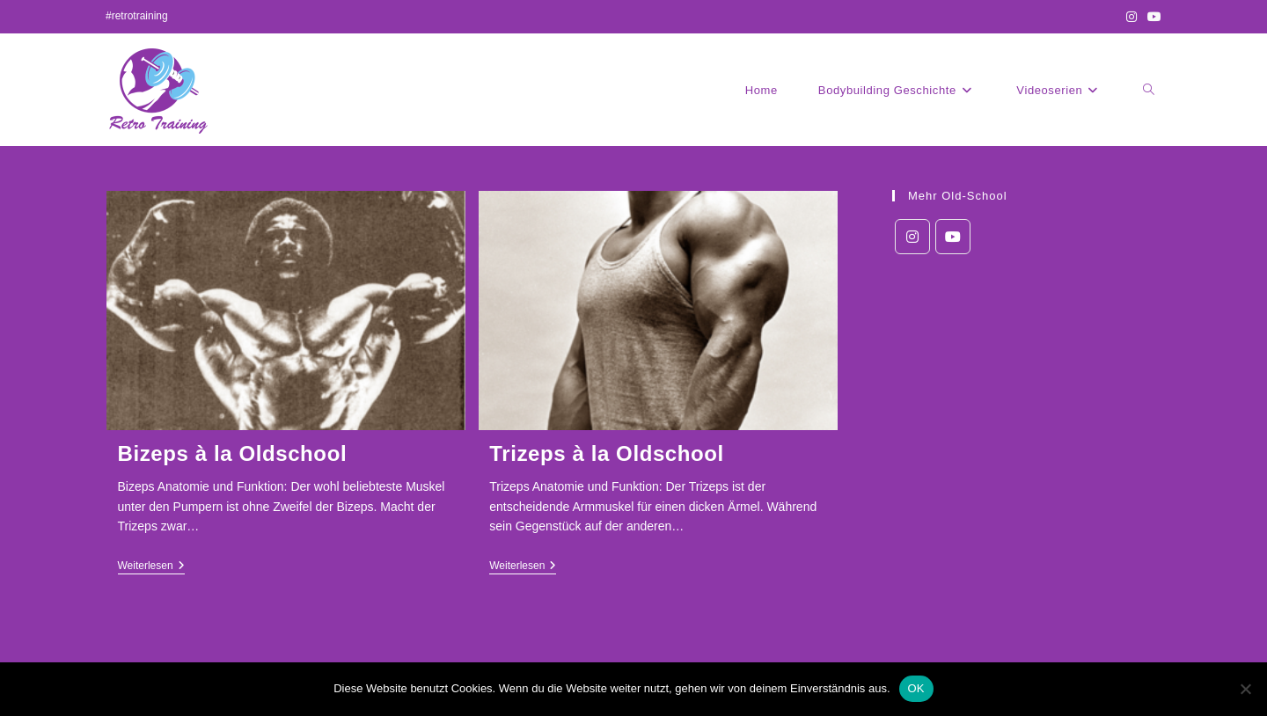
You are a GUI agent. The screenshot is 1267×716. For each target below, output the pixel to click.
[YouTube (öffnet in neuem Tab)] (1151, 17)
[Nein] (1245, 689)
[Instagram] (912, 236)
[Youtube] (952, 236)
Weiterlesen (151, 566)
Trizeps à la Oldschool (606, 453)
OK (916, 688)
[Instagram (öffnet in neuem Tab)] (1131, 17)
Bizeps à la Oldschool (233, 453)
